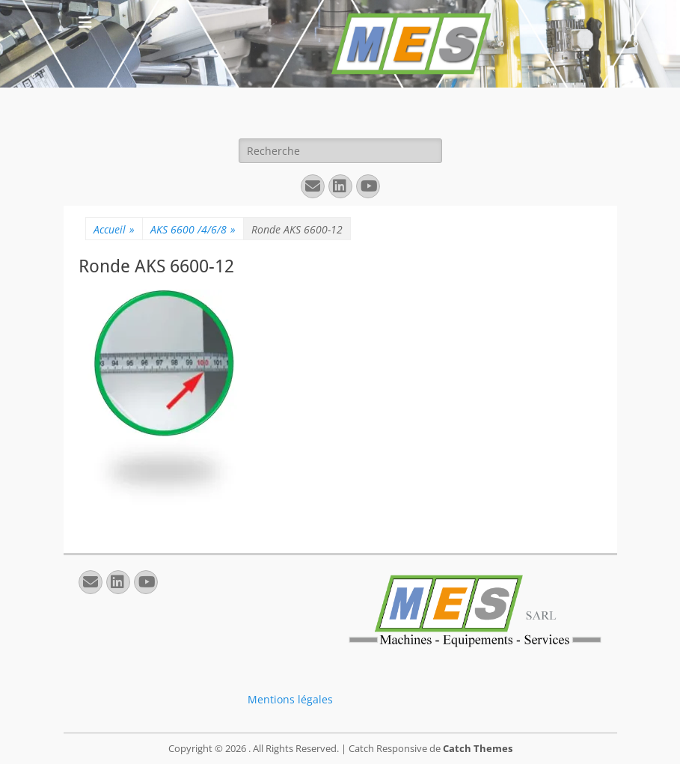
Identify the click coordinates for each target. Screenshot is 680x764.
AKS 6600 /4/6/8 (193, 229)
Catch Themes (477, 748)
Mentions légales (290, 699)
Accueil (114, 229)
